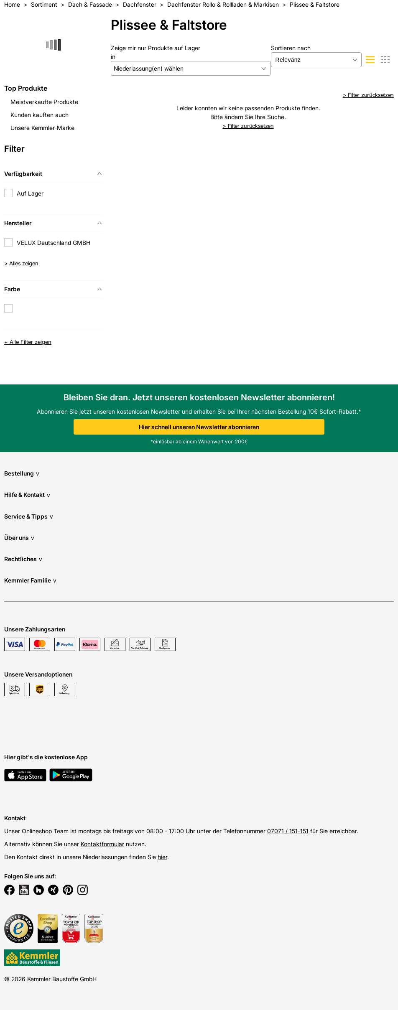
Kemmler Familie (30, 580)
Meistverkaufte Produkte (44, 101)
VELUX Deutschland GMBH (53, 242)
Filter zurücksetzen (368, 95)
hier (162, 856)
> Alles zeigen (21, 263)
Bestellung (21, 473)
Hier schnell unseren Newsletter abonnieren (199, 426)
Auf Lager (30, 193)
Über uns (19, 537)
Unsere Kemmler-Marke (42, 127)
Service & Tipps (28, 516)
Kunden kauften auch (39, 114)
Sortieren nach (291, 47)
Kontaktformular (102, 843)
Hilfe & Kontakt (27, 495)
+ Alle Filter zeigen (27, 341)
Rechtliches (23, 559)
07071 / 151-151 (288, 830)
